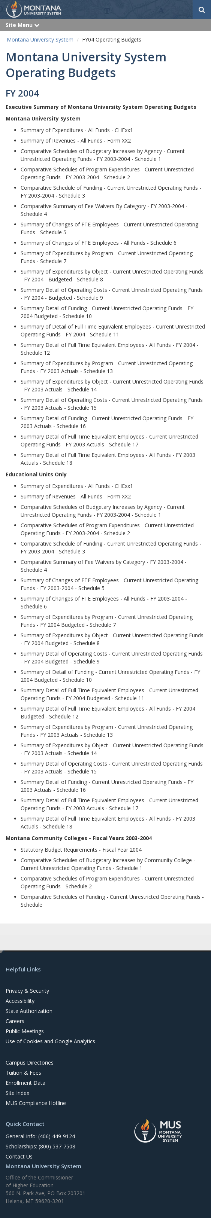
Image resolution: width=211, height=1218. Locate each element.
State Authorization (29, 1010)
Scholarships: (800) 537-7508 (40, 1146)
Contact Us (19, 1156)
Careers (15, 1021)
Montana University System (40, 39)
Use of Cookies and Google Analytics (50, 1041)
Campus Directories (30, 1062)
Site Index (17, 1092)
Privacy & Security (27, 990)
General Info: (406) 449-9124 (40, 1136)
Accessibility (20, 1000)
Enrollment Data (25, 1082)
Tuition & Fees (23, 1072)
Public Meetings (25, 1031)
